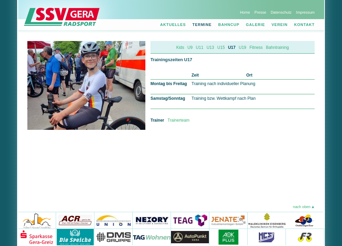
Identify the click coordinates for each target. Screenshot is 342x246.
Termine (202, 25)
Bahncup (228, 25)
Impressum (305, 12)
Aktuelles (173, 25)
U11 (199, 47)
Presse (260, 12)
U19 (242, 47)
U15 (221, 47)
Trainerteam (178, 120)
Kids (180, 47)
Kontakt (304, 25)
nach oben (302, 207)
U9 (190, 47)
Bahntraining (277, 47)
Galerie (255, 25)
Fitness (256, 47)
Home (245, 12)
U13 (210, 47)
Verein (280, 25)
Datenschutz (281, 12)
